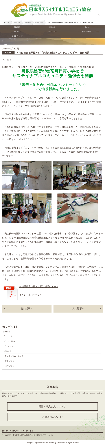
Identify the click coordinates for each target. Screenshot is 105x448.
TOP (6, 22)
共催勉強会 (9, 361)
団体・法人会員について (52, 406)
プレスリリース (10, 346)
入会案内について (52, 416)
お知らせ (17, 22)
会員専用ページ (17, 36)
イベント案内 (9, 341)
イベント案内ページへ (30, 294)
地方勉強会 (39, 22)
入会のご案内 (52, 31)
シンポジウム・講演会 (14, 356)
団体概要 (17, 27)
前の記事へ (27, 308)
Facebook (8, 336)
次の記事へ (78, 308)
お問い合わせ (86, 31)
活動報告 (28, 22)
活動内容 (52, 27)
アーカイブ (17, 31)
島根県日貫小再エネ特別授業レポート (38, 286)
